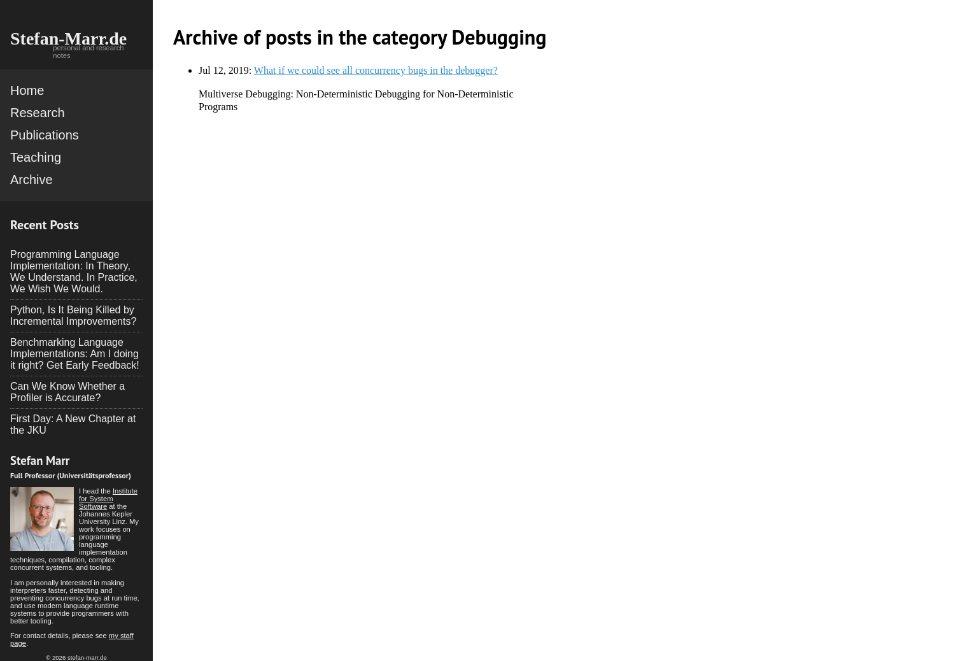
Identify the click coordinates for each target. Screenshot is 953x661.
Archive (31, 180)
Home (27, 90)
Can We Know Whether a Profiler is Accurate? (67, 392)
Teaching (35, 157)
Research (37, 113)
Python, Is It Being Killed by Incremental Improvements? (73, 315)
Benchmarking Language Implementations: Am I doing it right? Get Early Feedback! (74, 354)
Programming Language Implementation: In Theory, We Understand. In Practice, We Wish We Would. (74, 271)
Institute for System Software (108, 498)
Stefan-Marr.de (68, 38)
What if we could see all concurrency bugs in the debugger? (376, 70)
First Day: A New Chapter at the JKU (73, 424)
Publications (44, 135)
